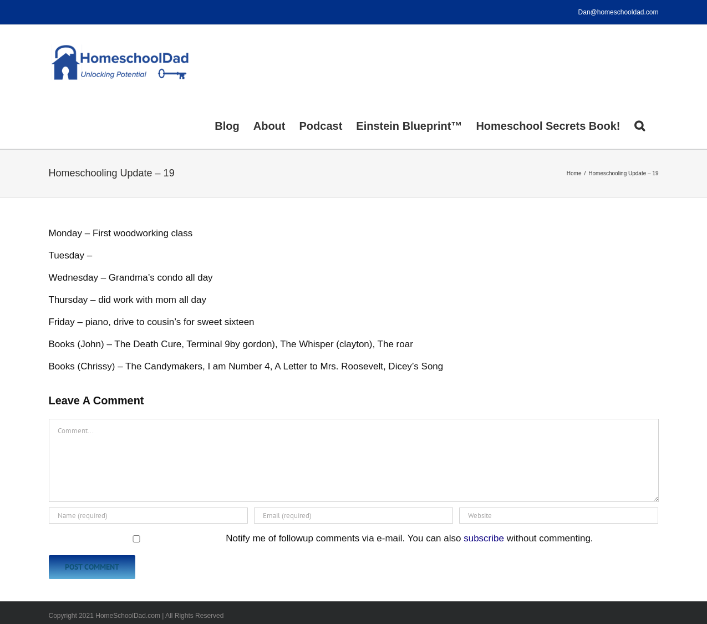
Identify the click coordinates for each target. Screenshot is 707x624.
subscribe (484, 538)
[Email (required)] (353, 516)
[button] (639, 125)
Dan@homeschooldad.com (618, 12)
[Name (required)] (148, 516)
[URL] (558, 516)
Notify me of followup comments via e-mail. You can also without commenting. (322, 538)
